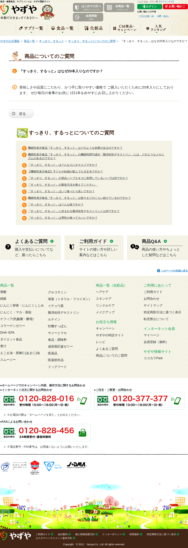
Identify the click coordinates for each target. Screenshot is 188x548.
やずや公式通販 (10, 41)
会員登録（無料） (156, 342)
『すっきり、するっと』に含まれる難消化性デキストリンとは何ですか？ (74, 211)
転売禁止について (156, 319)
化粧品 (93, 30)
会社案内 (63, 534)
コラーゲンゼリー (12, 326)
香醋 (3, 292)
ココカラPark (153, 358)
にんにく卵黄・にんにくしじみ (22, 305)
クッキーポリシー (112, 534)
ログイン (151, 6)
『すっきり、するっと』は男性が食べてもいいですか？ (62, 217)
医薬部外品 (56, 360)
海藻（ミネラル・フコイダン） (70, 299)
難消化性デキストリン (63, 312)
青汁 (3, 346)
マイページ (151, 335)
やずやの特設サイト (110, 335)
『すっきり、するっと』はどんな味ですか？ (56, 204)
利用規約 (134, 534)
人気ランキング (156, 30)
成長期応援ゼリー (60, 346)
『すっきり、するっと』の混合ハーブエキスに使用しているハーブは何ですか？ (78, 178)
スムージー (8, 359)
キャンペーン (125, 30)
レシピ (100, 342)
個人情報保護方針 (85, 534)
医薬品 (52, 353)
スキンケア (104, 298)
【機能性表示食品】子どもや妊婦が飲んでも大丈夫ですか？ (65, 171)
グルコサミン (57, 292)
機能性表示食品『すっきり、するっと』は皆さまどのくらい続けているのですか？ (79, 197)
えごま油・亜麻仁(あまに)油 (20, 353)
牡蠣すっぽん (57, 326)
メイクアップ (105, 312)
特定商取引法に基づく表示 (162, 312)
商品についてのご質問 (111, 355)
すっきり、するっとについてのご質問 (92, 41)
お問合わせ (151, 298)
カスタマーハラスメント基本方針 (54, 538)
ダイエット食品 (11, 339)
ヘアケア (102, 292)
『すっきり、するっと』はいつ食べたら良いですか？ (61, 191)
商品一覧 (29, 41)
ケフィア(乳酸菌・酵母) (17, 319)
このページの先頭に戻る (174, 270)
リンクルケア (105, 305)
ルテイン (54, 319)
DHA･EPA (7, 332)
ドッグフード (57, 367)
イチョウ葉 (56, 306)
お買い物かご (177, 6)
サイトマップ (153, 305)
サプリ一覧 (31, 30)
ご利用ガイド (153, 292)
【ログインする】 (166, 1)
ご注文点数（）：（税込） (154, 16)
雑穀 (3, 298)
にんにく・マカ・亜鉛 (15, 312)
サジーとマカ (57, 333)
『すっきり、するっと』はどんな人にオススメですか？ (62, 164)
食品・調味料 (57, 339)
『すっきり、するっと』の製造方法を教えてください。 (62, 184)
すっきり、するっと (51, 41)
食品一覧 (62, 30)
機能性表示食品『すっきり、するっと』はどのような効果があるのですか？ (75, 147)
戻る (22, 114)
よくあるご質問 (107, 348)
